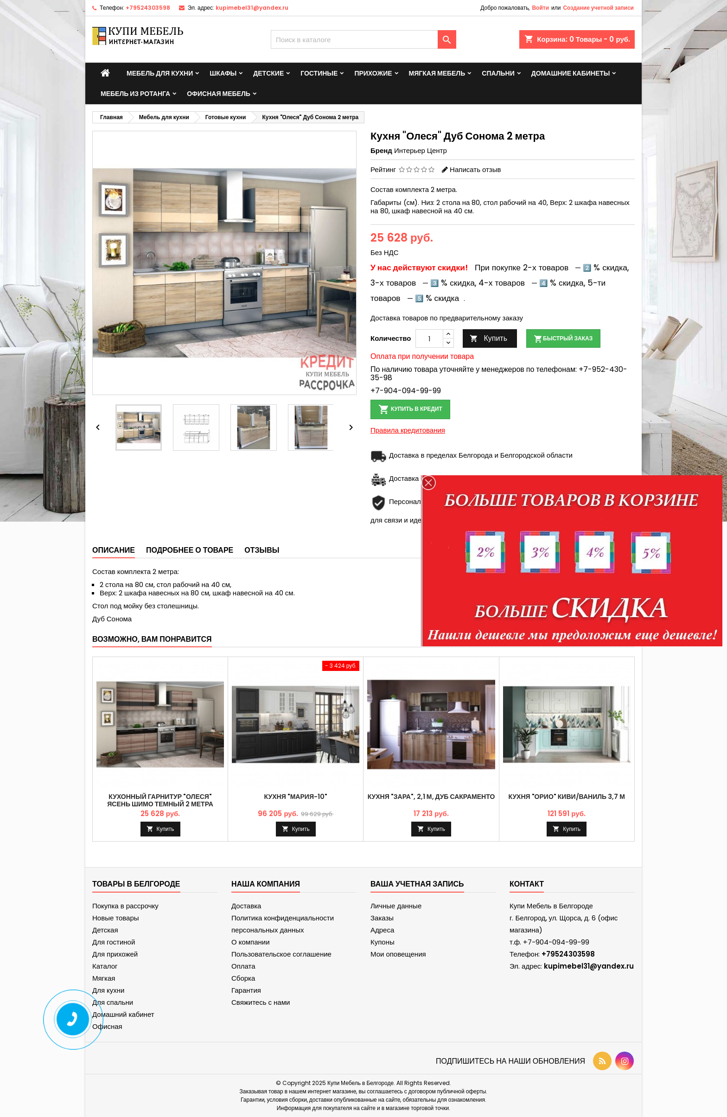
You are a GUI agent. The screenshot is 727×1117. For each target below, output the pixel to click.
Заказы (382, 918)
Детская (105, 930)
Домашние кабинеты (570, 73)
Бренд (381, 151)
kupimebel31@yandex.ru (252, 8)
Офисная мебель (218, 93)
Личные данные (395, 906)
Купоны (382, 942)
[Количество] (429, 338)
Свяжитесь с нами (260, 1002)
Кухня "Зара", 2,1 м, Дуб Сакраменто (431, 796)
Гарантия (246, 990)
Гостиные (319, 73)
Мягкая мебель (437, 73)
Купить (488, 338)
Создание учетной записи (598, 8)
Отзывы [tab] (261, 550)
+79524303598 (148, 8)
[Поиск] (363, 39)
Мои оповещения (398, 954)
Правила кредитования (407, 430)
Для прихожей (115, 954)
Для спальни (112, 1002)
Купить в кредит (410, 409)
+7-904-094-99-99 (405, 390)
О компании (250, 942)
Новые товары (115, 918)
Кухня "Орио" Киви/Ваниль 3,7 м (566, 796)
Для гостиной (113, 942)
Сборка (243, 978)
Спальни (498, 73)
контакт (527, 884)
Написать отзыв (475, 169)
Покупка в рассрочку (125, 906)
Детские (268, 73)
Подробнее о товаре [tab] (189, 550)
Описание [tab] (113, 550)
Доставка (246, 906)
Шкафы (223, 73)
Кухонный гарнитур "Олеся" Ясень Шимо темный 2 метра (160, 800)
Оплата (243, 966)
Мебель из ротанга (135, 93)
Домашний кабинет (123, 1014)
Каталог (105, 966)
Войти (540, 8)
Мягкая (103, 978)
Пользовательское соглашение (281, 954)
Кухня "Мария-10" (295, 796)
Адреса (382, 930)
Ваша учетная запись (417, 884)
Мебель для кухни (160, 73)
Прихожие (373, 73)
